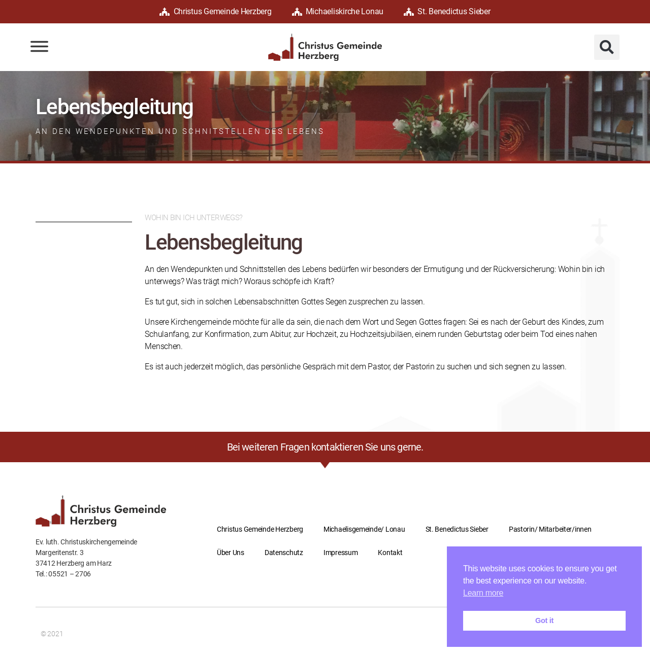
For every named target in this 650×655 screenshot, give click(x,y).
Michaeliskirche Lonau (338, 11)
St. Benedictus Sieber (447, 11)
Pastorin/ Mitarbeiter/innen (550, 529)
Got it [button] (544, 620)
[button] (607, 47)
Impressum (340, 552)
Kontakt (390, 552)
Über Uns (230, 552)
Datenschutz (284, 552)
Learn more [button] (483, 593)
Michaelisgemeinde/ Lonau (364, 529)
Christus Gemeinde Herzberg (215, 11)
